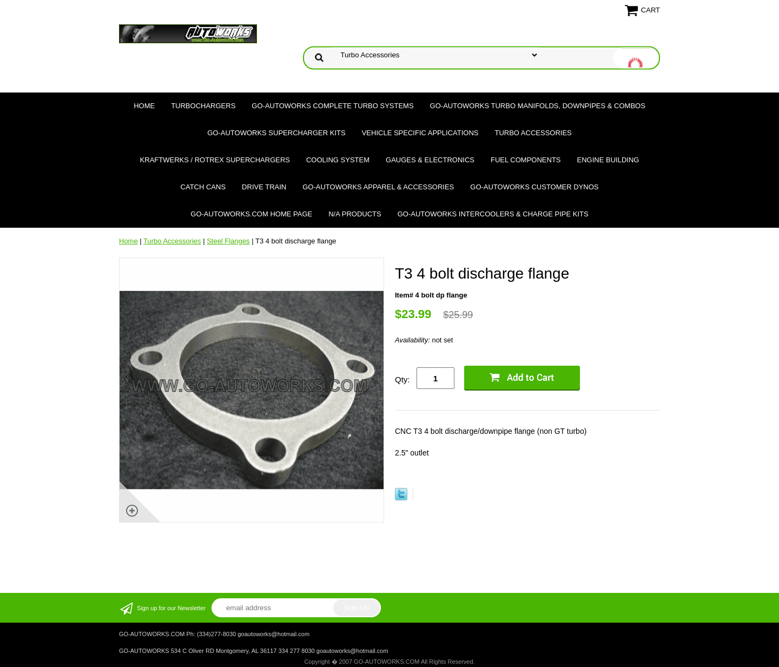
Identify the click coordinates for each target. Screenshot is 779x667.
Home (144, 106)
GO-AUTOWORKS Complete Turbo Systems (332, 106)
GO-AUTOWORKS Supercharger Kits (276, 133)
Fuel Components (526, 160)
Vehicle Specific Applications (420, 133)
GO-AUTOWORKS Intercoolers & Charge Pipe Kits (493, 214)
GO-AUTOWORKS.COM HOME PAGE (251, 214)
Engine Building (608, 160)
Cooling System (337, 160)
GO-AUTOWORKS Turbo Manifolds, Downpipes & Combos (537, 106)
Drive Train (264, 187)
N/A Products (354, 214)
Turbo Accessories (532, 133)
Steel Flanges (228, 241)
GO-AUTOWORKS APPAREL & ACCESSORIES (378, 187)
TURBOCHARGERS (203, 106)
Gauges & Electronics (430, 160)
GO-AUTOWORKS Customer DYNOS (534, 187)
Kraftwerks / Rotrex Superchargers (215, 160)
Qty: (402, 379)
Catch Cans (203, 187)
